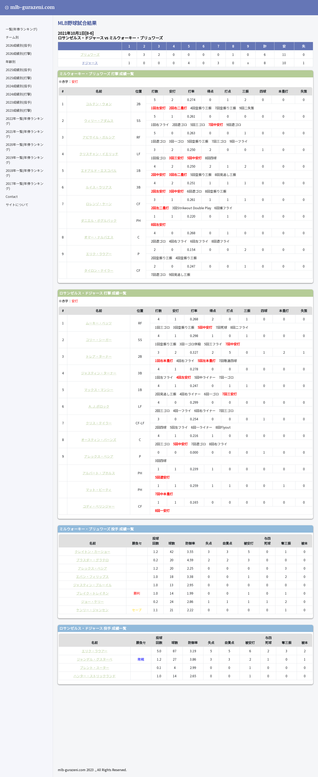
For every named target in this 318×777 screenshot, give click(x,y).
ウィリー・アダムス (98, 120)
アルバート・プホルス (99, 472)
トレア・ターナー (99, 356)
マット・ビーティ (99, 489)
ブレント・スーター (94, 667)
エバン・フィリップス (92, 576)
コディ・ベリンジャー (99, 506)
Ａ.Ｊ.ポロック (98, 406)
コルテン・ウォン (99, 103)
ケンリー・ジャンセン (92, 609)
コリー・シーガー (99, 339)
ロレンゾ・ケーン (99, 203)
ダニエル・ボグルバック (99, 220)
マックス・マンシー (98, 389)
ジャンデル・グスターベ (94, 659)
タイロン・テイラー (98, 270)
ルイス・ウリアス (99, 187)
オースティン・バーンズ (98, 439)
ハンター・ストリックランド (94, 675)
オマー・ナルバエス (98, 237)
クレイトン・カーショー (92, 551)
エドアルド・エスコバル (99, 170)
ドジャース (90, 62)
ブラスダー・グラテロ (92, 559)
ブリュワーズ (90, 54)
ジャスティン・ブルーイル (92, 584)
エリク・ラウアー (99, 253)
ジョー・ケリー (92, 601)
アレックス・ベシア (98, 456)
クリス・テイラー (99, 422)
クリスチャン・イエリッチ (98, 153)
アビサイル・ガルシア (99, 137)
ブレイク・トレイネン (92, 593)
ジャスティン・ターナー (98, 373)
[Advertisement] (179, 724)
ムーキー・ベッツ (99, 323)
